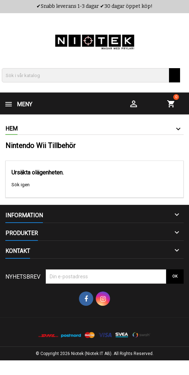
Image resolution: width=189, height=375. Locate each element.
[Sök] (91, 75)
